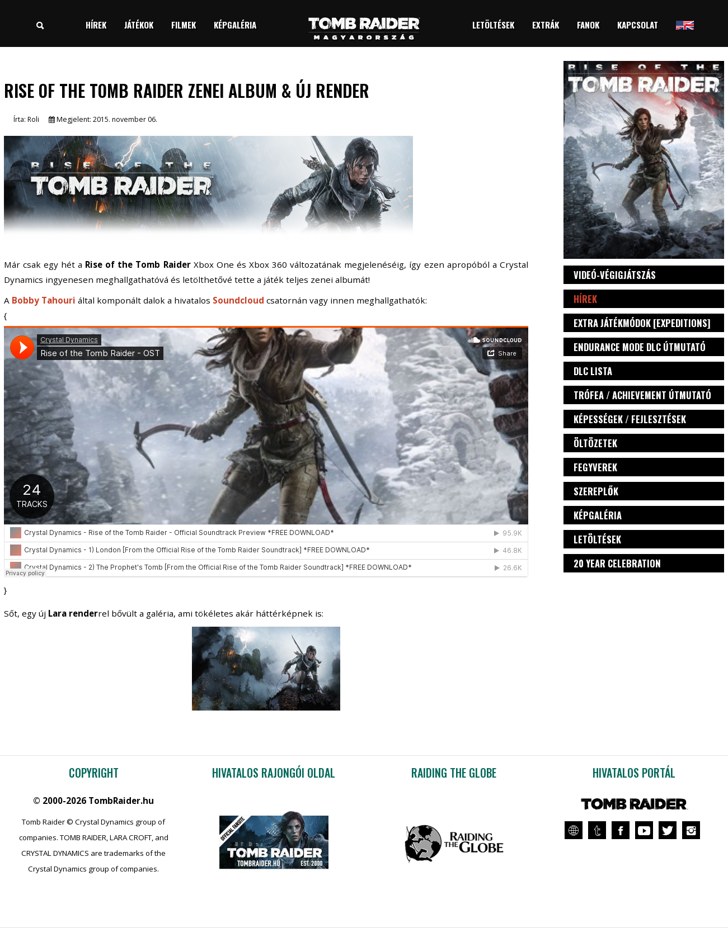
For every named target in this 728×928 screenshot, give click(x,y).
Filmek (183, 24)
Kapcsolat (637, 24)
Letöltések (493, 24)
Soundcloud (238, 300)
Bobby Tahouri (44, 300)
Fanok (588, 24)
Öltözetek (595, 443)
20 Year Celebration (617, 563)
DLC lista (593, 371)
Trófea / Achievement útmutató (642, 395)
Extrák (545, 24)
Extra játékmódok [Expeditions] (642, 323)
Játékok (138, 24)
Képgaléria (235, 24)
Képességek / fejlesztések (630, 419)
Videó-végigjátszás (615, 275)
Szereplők (596, 491)
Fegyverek (595, 467)
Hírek (96, 24)
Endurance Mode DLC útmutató (640, 347)
